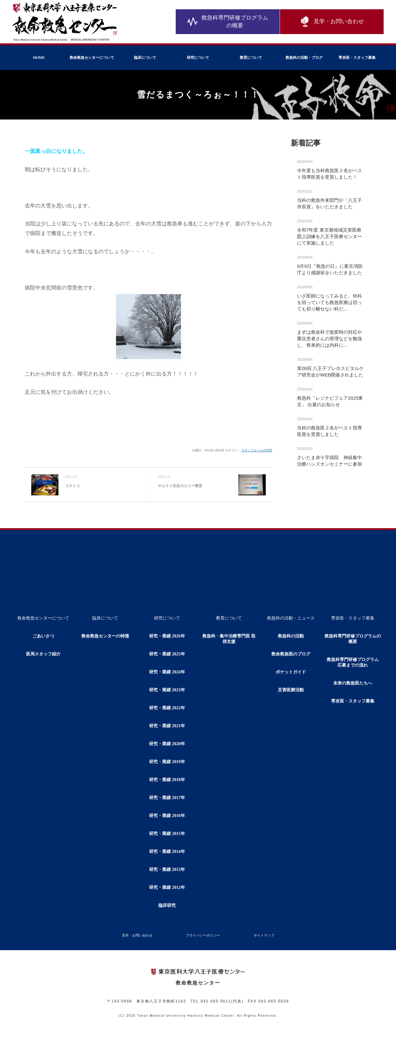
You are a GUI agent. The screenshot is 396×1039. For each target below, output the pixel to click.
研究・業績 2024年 (167, 672)
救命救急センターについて (92, 57)
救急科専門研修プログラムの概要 (227, 21)
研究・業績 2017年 (167, 797)
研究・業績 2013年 (167, 869)
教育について (251, 57)
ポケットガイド (291, 672)
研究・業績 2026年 (167, 636)
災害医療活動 (291, 690)
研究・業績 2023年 (167, 690)
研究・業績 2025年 (167, 654)
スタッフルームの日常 (256, 450)
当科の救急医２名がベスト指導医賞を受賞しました (329, 431)
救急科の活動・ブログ (304, 57)
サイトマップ (264, 935)
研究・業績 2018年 (167, 779)
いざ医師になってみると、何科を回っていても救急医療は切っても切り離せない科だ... (329, 302)
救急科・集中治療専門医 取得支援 (229, 639)
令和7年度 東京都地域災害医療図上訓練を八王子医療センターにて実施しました (329, 236)
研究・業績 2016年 (167, 815)
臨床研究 (167, 905)
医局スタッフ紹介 (43, 654)
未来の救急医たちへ (352, 683)
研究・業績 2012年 (167, 887)
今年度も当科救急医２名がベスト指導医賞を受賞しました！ (329, 174)
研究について (198, 57)
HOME (39, 57)
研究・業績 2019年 (167, 761)
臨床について (145, 57)
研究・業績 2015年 (167, 833)
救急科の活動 (291, 636)
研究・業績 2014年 (167, 851)
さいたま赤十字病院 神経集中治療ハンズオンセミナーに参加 (329, 461)
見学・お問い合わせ (331, 21)
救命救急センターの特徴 (105, 636)
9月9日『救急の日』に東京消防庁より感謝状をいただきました (330, 269)
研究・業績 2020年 (167, 743)
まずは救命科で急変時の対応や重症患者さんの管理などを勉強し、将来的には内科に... (329, 338)
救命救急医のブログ (290, 654)
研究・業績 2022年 (167, 708)
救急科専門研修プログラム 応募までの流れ (355, 662)
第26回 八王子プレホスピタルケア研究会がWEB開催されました (330, 371)
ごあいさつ (43, 636)
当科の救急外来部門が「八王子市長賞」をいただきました (329, 203)
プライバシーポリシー (203, 935)
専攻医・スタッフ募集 (357, 57)
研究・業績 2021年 (167, 726)
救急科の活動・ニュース (291, 618)
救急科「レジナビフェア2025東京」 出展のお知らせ (330, 401)
